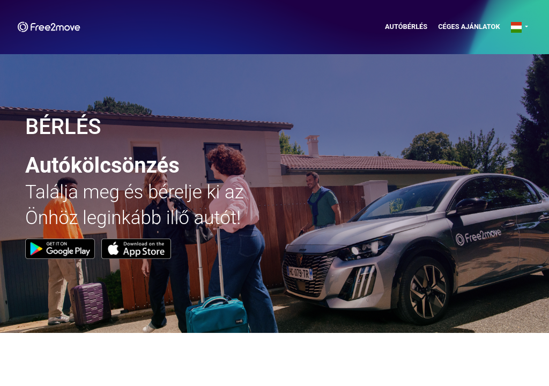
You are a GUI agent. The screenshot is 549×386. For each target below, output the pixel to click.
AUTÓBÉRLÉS (406, 27)
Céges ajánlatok (469, 27)
